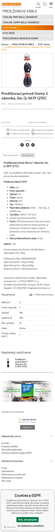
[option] (27, 70)
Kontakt (5, 443)
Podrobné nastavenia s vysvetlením (27, 525)
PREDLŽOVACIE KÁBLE (23, 44)
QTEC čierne (44, 44)
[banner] (11, 5)
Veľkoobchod (7, 471)
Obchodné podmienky (11, 449)
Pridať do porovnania (20, 134)
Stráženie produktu (42, 134)
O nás (4, 468)
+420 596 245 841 (27, 420)
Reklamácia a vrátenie (12, 477)
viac (30, 103)
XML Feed (6, 481)
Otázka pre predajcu (42, 130)
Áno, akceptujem (27, 519)
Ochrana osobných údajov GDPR (16, 452)
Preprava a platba (9, 446)
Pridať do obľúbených (20, 130)
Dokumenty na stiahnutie (13, 474)
